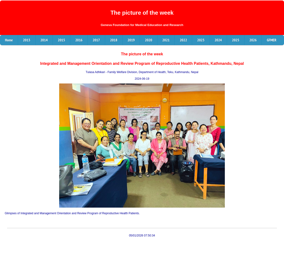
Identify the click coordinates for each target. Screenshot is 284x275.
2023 (200, 40)
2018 (113, 40)
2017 (96, 40)
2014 (44, 40)
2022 (183, 40)
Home (9, 40)
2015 (61, 40)
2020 (148, 40)
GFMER (271, 40)
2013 (26, 40)
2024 (218, 40)
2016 (79, 40)
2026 (253, 40)
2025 (235, 40)
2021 (166, 40)
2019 (131, 40)
